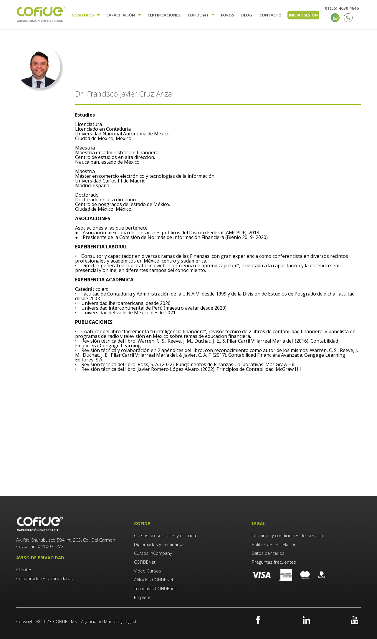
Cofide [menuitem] (198, 15)
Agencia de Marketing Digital (108, 621)
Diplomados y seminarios (159, 544)
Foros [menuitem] (227, 15)
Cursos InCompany (153, 553)
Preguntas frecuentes (274, 562)
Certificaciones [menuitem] (164, 15)
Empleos (142, 597)
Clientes (25, 569)
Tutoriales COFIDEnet (155, 588)
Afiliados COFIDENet (153, 579)
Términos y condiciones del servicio (287, 535)
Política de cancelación (274, 544)
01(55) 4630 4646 (342, 8)
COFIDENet (145, 562)
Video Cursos (147, 571)
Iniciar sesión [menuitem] (303, 15)
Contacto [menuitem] (270, 15)
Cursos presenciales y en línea (165, 535)
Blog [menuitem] (246, 15)
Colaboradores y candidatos (44, 578)
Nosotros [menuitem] (83, 15)
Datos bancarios (268, 553)
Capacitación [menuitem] (120, 15)
